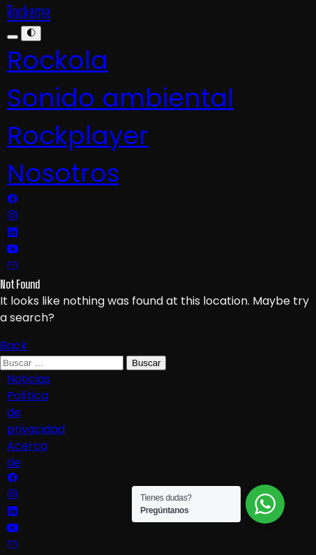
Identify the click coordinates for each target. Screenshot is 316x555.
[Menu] (12, 37)
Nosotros (63, 173)
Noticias (28, 379)
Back (13, 345)
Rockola (57, 60)
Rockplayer (78, 135)
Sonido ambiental (120, 98)
